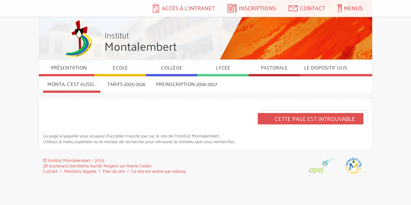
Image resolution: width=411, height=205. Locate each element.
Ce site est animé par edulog (158, 171)
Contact (50, 171)
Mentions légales (80, 171)
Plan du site (113, 171)
